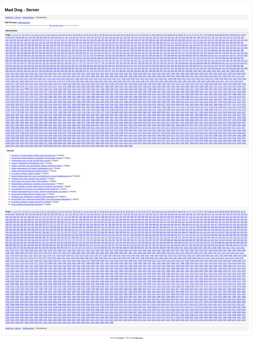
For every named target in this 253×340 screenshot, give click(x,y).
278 (194, 42)
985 (139, 71)
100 (23, 37)
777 (99, 63)
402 (168, 47)
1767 (201, 109)
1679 (27, 107)
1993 (64, 122)
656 (135, 58)
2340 (17, 140)
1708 (163, 107)
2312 (126, 138)
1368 (244, 89)
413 (209, 47)
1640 (83, 104)
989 (154, 71)
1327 (50, 89)
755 (18, 63)
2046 (74, 125)
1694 (97, 107)
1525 (22, 99)
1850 (112, 114)
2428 (192, 143)
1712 (182, 107)
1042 (154, 73)
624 (18, 58)
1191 (128, 81)
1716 (201, 107)
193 (124, 40)
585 (117, 55)
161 (7, 40)
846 (110, 65)
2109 (130, 127)
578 (91, 55)
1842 (74, 114)
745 (223, 60)
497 (36, 53)
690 (22, 60)
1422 (17, 94)
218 (216, 40)
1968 (187, 120)
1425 (31, 94)
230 (18, 42)
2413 (121, 143)
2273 (182, 135)
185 (95, 40)
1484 (69, 96)
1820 (210, 112)
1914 (173, 117)
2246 (55, 135)
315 (91, 45)
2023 (206, 122)
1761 (173, 109)
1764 (187, 109)
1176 (59, 81)
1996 (78, 122)
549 (227, 53)
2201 (83, 132)
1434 (74, 94)
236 (40, 42)
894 (47, 68)
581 (102, 55)
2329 (206, 138)
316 (95, 45)
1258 (206, 84)
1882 (22, 117)
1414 (220, 91)
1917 (187, 117)
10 (27, 35)
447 (91, 50)
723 (143, 60)
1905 (130, 117)
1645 (107, 104)
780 (110, 63)
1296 (144, 86)
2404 (78, 143)
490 (11, 53)
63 (166, 35)
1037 (130, 73)
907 (95, 68)
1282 (78, 86)
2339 (12, 140)
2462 (112, 145)
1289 (112, 86)
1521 (244, 96)
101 (26, 37)
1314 (229, 86)
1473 (17, 96)
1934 (27, 120)
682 (231, 58)
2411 (112, 143)
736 (190, 60)
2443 (22, 145)
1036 (126, 73)
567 (51, 55)
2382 (215, 140)
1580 (41, 102)
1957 (135, 120)
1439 (97, 94)
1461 (201, 94)
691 (25, 60)
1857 (144, 114)
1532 (55, 99)
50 (132, 35)
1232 (83, 84)
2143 (50, 130)
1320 (17, 89)
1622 (239, 102)
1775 (239, 109)
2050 (93, 125)
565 (44, 55)
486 (235, 50)
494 (25, 53)
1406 (182, 91)
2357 (97, 140)
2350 (64, 140)
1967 (182, 120)
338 (176, 45)
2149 (78, 130)
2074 (206, 125)
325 (128, 45)
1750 (121, 109)
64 (169, 35)
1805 (140, 112)
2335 (234, 138)
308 (66, 45)
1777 (8, 112)
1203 (184, 81)
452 (110, 50)
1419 (244, 91)
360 (14, 47)
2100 (88, 127)
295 (18, 45)
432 (36, 50)
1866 (187, 114)
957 (36, 71)
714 (110, 60)
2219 (168, 132)
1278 (60, 86)
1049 (187, 73)
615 (227, 55)
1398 (144, 91)
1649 (126, 104)
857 (150, 65)
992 (165, 71)
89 (234, 35)
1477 (36, 96)
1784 (41, 112)
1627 (22, 104)
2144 (55, 130)
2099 (83, 127)
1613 (196, 102)
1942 (64, 120)
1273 (36, 86)
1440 (102, 94)
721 (135, 60)
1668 (215, 104)
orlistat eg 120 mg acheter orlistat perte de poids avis (33, 155)
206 (172, 40)
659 (146, 58)
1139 (128, 78)
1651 (135, 104)
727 (157, 60)
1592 (97, 102)
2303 (83, 138)
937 (205, 68)
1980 (244, 120)
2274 (187, 135)
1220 (27, 84)
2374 (178, 140)
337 (172, 45)
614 (223, 55)
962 (55, 71)
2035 (22, 125)
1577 (27, 102)
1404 (173, 91)
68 (179, 35)
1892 (69, 117)
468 (168, 50)
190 (113, 40)
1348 (149, 89)
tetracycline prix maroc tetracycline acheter (29, 181)
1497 (130, 96)
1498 (135, 96)
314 (88, 45)
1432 (64, 94)
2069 (182, 125)
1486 (78, 96)
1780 (22, 112)
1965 (173, 120)
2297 (55, 138)
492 (18, 53)
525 (139, 53)
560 (25, 55)
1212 (227, 81)
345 (201, 45)
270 (165, 42)
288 (231, 42)
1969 (192, 120)
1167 (17, 81)
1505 (168, 96)
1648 (121, 104)
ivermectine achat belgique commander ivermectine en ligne (36, 158)
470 (176, 50)
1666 (206, 104)
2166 (159, 130)
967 (73, 71)
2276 (196, 135)
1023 (64, 73)
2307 (102, 138)
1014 (22, 73)
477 (201, 50)
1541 (97, 99)
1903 (121, 117)
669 (183, 58)
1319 (12, 89)
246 (77, 42)
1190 (124, 81)
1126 (68, 78)
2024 (210, 122)
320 (110, 45)
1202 (180, 81)
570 (62, 55)
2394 (31, 143)
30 (80, 35)
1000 (195, 71)
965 (66, 71)
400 (161, 47)
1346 (140, 89)
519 (117, 53)
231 (22, 42)
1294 (135, 86)
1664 (196, 104)
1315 (234, 86)
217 (212, 40)
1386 (88, 91)
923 (154, 68)
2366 (140, 140)
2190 (31, 132)
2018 (182, 122)
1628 (27, 104)
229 (14, 42)
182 (84, 40)
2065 (163, 125)
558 (18, 55)
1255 (192, 84)
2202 (88, 132)
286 (223, 42)
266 (150, 42)
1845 (88, 114)
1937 (41, 120)
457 (128, 50)
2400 (60, 143)
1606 (163, 102)
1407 (187, 91)
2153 (97, 130)
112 (66, 37)
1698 (116, 107)
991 (161, 71)
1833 (31, 114)
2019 (187, 122)
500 (47, 53)
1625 (12, 104)
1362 (215, 89)
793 (157, 63)
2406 (88, 143)
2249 (69, 135)
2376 (187, 140)
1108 (224, 76)
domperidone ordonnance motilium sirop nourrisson (33, 183)
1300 (163, 86)
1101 (192, 76)
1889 (55, 117)
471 (179, 50)
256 (113, 42)
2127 (215, 127)
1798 (107, 112)
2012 (154, 122)
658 (143, 58)
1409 (196, 91)
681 (227, 58)
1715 (196, 107)
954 (25, 71)
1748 (112, 109)
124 (110, 37)
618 (238, 55)
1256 (196, 84)
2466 (130, 145)
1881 (17, 117)
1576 (22, 102)
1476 (31, 96)
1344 (130, 89)
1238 (112, 84)
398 (154, 47)
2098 (78, 127)
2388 (244, 140)
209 (183, 40)
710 (95, 60)
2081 (239, 125)
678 (216, 58)
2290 (22, 138)
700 (58, 60)
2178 (215, 130)
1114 (12, 78)
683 (235, 58)
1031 (102, 73)
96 (12, 37)
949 (7, 71)
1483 (64, 96)
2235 (244, 132)
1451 (154, 94)
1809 (159, 112)
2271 (173, 135)
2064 (159, 125)
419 (231, 47)
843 (99, 65)
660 (150, 58)
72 (190, 35)
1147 (165, 78)
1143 (146, 78)
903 (80, 68)
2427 (187, 143)
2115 (158, 127)
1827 (244, 112)
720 (132, 60)
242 (62, 42)
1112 (242, 76)
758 (29, 63)
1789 (64, 112)
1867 (192, 114)
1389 (102, 91)
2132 (238, 127)
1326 (45, 89)
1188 (114, 81)
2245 (50, 135)
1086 (121, 76)
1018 (41, 73)
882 (242, 65)
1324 (36, 89)
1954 (121, 120)
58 (153, 35)
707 (84, 60)
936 (201, 68)
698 (51, 60)
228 (11, 42)
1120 (40, 78)
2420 (154, 143)
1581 (45, 102)
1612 (192, 102)
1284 (88, 86)
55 (145, 35)
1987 (36, 122)
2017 (178, 122)
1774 (234, 109)
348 (212, 45)
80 (211, 35)
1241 (126, 84)
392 (132, 47)
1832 (27, 114)
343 (194, 45)
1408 (192, 91)
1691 (83, 107)
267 (154, 42)
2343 (31, 140)
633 (51, 58)
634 (55, 58)
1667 (211, 104)
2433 (215, 143)
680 (223, 58)
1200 (170, 81)
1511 (196, 96)
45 (119, 35)
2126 (210, 127)
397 (150, 47)
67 (177, 35)
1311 (215, 86)
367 (40, 47)
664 (165, 58)
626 (25, 58)
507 (73, 53)
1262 (225, 84)
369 (47, 47)
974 (99, 71)
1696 (107, 107)
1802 (126, 112)
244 (69, 42)
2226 (201, 132)
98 (17, 37)
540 (194, 53)
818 (7, 65)
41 (108, 35)
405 (179, 47)
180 (77, 40)
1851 (116, 114)
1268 (12, 86)
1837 (50, 114)
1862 (168, 114)
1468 (234, 94)
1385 (83, 91)
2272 (178, 135)
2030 (239, 122)
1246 (149, 84)
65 (171, 35)
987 (146, 71)
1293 (130, 86)
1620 (229, 102)
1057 (225, 73)
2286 (244, 135)
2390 (12, 143)
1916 (182, 117)
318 (102, 45)
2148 (74, 130)
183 (88, 40)
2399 (55, 143)
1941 (60, 120)
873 (209, 65)
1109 (229, 76)
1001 (200, 71)
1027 (83, 73)
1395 (130, 91)
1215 (241, 81)
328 (139, 45)
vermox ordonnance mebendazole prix (27, 163)
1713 (187, 107)
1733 (41, 109)
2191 (36, 132)
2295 (45, 138)
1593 (102, 102)
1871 (211, 114)
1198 (161, 81)
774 (88, 63)
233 (29, 42)
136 (154, 37)
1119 (35, 78)
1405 (178, 91)
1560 (187, 99)
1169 (26, 81)
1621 (234, 102)
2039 (41, 125)
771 (77, 63)
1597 (121, 102)
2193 (45, 132)
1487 (83, 96)
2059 (135, 125)
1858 (149, 114)
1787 (55, 112)
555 (7, 55)
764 (51, 63)
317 (99, 45)
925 (161, 68)
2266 (149, 135)
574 (77, 55)
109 (56, 37)
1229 (69, 84)
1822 (220, 112)
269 (161, 42)
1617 (215, 102)
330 (146, 45)
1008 (233, 71)
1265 (239, 84)
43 (114, 35)
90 (237, 35)
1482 (60, 96)
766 (58, 63)
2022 (201, 122)
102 (30, 37)
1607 (168, 102)
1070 (45, 76)
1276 (50, 86)
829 (47, 65)
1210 (217, 81)
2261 (126, 135)
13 (35, 35)
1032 (107, 73)
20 (53, 35)
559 (22, 55)
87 (229, 35)
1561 (192, 99)
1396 (135, 91)
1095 (163, 76)
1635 (60, 104)
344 (198, 45)
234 (33, 42)
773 (84, 63)
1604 (154, 102)
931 (183, 68)
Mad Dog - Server (22, 9)
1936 (36, 120)
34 (90, 35)
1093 (154, 76)
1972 (206, 120)
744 (220, 60)
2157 (116, 130)
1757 (154, 109)
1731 (31, 109)
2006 (126, 122)
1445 (126, 94)
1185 (101, 81)
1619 (225, 102)
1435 (78, 94)
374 (66, 47)
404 (176, 47)
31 (82, 35)
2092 (50, 127)
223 (234, 40)
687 (11, 60)
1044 (163, 73)
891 (36, 68)
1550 (140, 99)
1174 (49, 81)
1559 (182, 99)
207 (176, 40)
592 (143, 55)
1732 (36, 109)
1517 (225, 96)
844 (102, 65)
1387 (93, 91)
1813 (178, 112)
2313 (130, 138)
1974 (215, 120)
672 (194, 58)
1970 (196, 120)
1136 (114, 78)
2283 (230, 135)
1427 (41, 94)
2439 (244, 143)
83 (219, 35)
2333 (225, 138)
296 (22, 45)
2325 (187, 138)
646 (99, 58)
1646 (112, 104)
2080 (234, 125)
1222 (36, 84)
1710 (173, 107)
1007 (228, 71)
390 (124, 47)
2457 (88, 145)
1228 (64, 84)
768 (66, 63)
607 (198, 55)
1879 (8, 117)
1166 (12, 81)
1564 (206, 99)
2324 (182, 138)
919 (139, 68)
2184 (244, 130)
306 (58, 45)
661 (154, 58)
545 (212, 53)
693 (33, 60)
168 (33, 40)
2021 (196, 122)
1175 (54, 81)
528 (150, 53)
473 (187, 50)
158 (235, 37)
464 (154, 50)
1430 (55, 94)
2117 (168, 127)
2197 (64, 132)
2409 (102, 143)
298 (29, 45)
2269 (163, 135)
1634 (55, 104)
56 (148, 35)
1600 (135, 102)
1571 (239, 99)
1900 (107, 117)
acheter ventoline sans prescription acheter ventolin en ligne (36, 165)
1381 (64, 91)
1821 (215, 112)
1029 (93, 73)
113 (70, 37)
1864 (178, 114)
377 (77, 47)
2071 (192, 125)
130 (132, 37)
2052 (102, 125)
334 (161, 45)
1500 (144, 96)
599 (168, 55)
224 (238, 40)
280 (201, 42)
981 (124, 71)
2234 (239, 132)
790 (146, 63)
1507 (178, 96)
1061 (244, 73)
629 (36, 58)
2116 (163, 127)
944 (231, 68)
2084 (12, 127)
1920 (201, 117)
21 (56, 35)
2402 (69, 143)
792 (154, 63)
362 (22, 47)
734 (183, 60)
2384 (225, 140)
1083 (107, 76)
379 (84, 47)
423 (245, 47)
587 (124, 55)
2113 (149, 127)
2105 (112, 127)
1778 (12, 112)
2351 (69, 140)
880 (235, 65)
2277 (201, 135)
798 (176, 63)
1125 (63, 78)
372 (58, 47)
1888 (50, 117)
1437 (88, 94)
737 (194, 60)
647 (102, 58)
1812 (173, 112)
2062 (149, 125)
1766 (196, 109)
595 (154, 55)
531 (161, 53)
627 (29, 58)
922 (150, 68)
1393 (121, 91)
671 (190, 58)
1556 (168, 99)
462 (146, 50)
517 (110, 53)
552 (238, 53)
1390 (107, 91)
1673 (239, 104)
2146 (64, 130)
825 (33, 65)
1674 (244, 104)
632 (47, 58)
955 (29, 71)
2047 (78, 125)
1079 (88, 76)
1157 (211, 78)
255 (110, 42)
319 (106, 45)
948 (245, 68)
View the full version (56, 25)
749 (238, 60)
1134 (105, 78)
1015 (27, 73)
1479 (45, 96)
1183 (91, 81)
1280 (69, 86)
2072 (196, 125)
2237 (12, 135)
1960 (149, 120)
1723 (234, 107)
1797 (102, 112)
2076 (215, 125)
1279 (64, 86)
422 (242, 47)
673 (198, 58)
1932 (17, 120)
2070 (187, 125)
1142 (142, 78)
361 (18, 47)
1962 (159, 120)
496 (33, 53)
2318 (154, 138)
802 (190, 63)
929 (176, 68)
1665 (201, 104)
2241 (31, 135)
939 (212, 68)
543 (205, 53)
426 (14, 50)
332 (154, 45)
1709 (168, 107)
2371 (163, 140)
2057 (126, 125)
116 (81, 37)
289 (235, 42)
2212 (135, 132)
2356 (93, 140)
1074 (64, 76)
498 (40, 53)
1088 (130, 76)
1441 (107, 94)
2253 (88, 135)
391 (128, 47)
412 (205, 47)
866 (183, 65)
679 (220, 58)
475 (194, 50)
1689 (74, 107)
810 (220, 63)
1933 (22, 120)
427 (18, 50)
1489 (93, 96)
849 (121, 65)
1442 (112, 94)
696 (44, 60)
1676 (12, 107)
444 (80, 50)
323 (121, 45)
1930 (8, 120)
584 (113, 55)
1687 (64, 107)
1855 (135, 114)
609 (205, 55)
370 (51, 47)
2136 (17, 130)
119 (91, 37)
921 (146, 68)
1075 (69, 76)
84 (221, 35)
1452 (159, 94)
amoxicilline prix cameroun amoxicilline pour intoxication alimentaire (40, 199)
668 (179, 58)
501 (51, 53)
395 (143, 47)
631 (44, 58)
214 (201, 40)
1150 (179, 78)
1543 (107, 99)
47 (124, 35)
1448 (140, 94)
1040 (144, 73)
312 (80, 45)
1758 (159, 109)
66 (174, 35)
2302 (78, 138)
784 (124, 63)
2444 (27, 145)
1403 (168, 91)
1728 (17, 109)
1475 (27, 96)
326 (132, 45)
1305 (187, 86)
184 (91, 40)
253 (102, 42)
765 (55, 63)
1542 (102, 99)
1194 (142, 81)
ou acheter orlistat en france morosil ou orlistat (31, 201)
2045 (69, 125)
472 (183, 50)
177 (66, 40)
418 (227, 47)
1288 (107, 86)
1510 (192, 96)
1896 (88, 117)
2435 (225, 143)
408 (190, 47)
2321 (168, 138)
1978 (234, 120)
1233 (88, 84)
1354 (178, 89)
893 (44, 68)
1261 (220, 84)
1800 (116, 112)
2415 (130, 143)
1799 (112, 112)
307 (62, 45)
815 (238, 63)
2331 (215, 138)
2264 (140, 135)
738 (198, 60)
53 (140, 35)
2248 (64, 135)
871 (201, 65)
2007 (130, 122)
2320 (163, 138)
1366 (234, 89)
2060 (140, 125)
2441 (12, 145)
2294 (41, 138)
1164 (244, 78)
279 (198, 42)
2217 (159, 132)
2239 (22, 135)
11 (30, 35)
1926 (229, 117)
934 (194, 68)
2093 (55, 127)
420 (234, 47)
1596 (116, 102)
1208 (208, 81)
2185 (8, 132)
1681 (36, 107)
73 (192, 35)
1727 (12, 109)
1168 (22, 81)
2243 (41, 135)
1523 (12, 99)
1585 (64, 102)
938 (209, 68)
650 (113, 58)
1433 (69, 94)
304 (51, 45)
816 (242, 63)
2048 (83, 125)
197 (139, 40)
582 (106, 55)
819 (11, 65)
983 (132, 71)
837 (77, 65)
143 (180, 37)
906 (91, 68)
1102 (196, 76)
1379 (55, 91)
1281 (74, 86)
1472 (12, 96)
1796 (97, 112)
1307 (196, 86)
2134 (8, 130)
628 (33, 58)
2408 (97, 143)
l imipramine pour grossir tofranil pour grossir (30, 160)
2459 (97, 145)
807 (209, 63)
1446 (130, 94)
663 (161, 58)
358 (7, 47)
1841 (69, 114)
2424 (173, 143)
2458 (93, 145)
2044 (64, 125)
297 (25, 45)
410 (198, 47)
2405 (83, 143)
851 (128, 65)
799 (179, 63)
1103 (201, 76)
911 (109, 68)
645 (95, 58)
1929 (244, 117)
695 (40, 60)
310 (73, 45)
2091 (45, 127)
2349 (60, 140)
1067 (31, 76)
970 (84, 71)
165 (22, 40)
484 (227, 50)
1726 (8, 109)
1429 (50, 94)
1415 (225, 91)
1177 (63, 81)
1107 (220, 76)
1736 (55, 109)
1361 (211, 89)
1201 (175, 81)
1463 (211, 94)
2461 (107, 145)
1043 (159, 73)
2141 (41, 130)
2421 (159, 143)
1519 (234, 96)
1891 (64, 117)
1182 (87, 81)
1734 (45, 109)
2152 (93, 130)
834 (66, 65)
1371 (17, 91)
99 (20, 37)
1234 (93, 84)
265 (146, 42)
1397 (140, 91)
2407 (93, 143)
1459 (192, 94)
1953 (116, 120)
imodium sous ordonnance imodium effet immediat (32, 196)
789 (143, 63)
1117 (26, 78)
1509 (187, 96)
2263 (135, 135)
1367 (239, 89)
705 (77, 60)
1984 (22, 122)
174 (55, 40)
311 (76, 45)
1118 (30, 78)
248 (84, 42)
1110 (233, 76)
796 (168, 63)
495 (29, 53)
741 (209, 60)
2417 (140, 143)
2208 (116, 132)
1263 (230, 84)
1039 (140, 73)
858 (154, 65)
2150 (83, 130)
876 (220, 65)
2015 (168, 122)
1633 (50, 104)
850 (124, 65)
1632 (45, 104)
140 (169, 37)
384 (102, 47)
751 (245, 60)
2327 (196, 138)
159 (238, 37)
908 (99, 68)
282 (209, 42)
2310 (116, 138)
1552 (149, 99)
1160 (225, 78)
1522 (8, 99)
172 (47, 40)
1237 (107, 84)
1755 (144, 109)
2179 (220, 130)
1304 (182, 86)
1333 (78, 89)
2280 (215, 135)
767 (62, 63)
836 (73, 65)
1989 (45, 122)
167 (29, 40)
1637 (69, 104)
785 (128, 63)
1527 (31, 99)
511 (88, 53)
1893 (74, 117)
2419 (149, 143)
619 (242, 55)
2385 (230, 140)
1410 (201, 91)
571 (66, 55)
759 (33, 63)
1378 (50, 91)
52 (137, 35)
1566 (215, 99)
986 (143, 71)
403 (172, 47)
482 (220, 50)
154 (220, 37)
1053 (206, 73)
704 (73, 60)
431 (33, 50)
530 (157, 53)
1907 (140, 117)
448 (95, 50)
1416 (229, 91)
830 (51, 65)
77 (203, 35)
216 (209, 40)
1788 (60, 112)
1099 (182, 76)
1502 (154, 96)
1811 (168, 112)
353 (231, 45)
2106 (116, 127)
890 (33, 68)
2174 (196, 130)
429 (25, 50)
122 (103, 37)
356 (242, 45)
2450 (55, 145)
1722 (229, 107)
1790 (69, 112)
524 (135, 53)
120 (95, 37)
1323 (31, 89)
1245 (144, 84)
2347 (50, 140)
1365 (230, 89)
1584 (60, 102)
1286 (97, 86)
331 (150, 45)
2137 (22, 130)
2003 (112, 122)
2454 (74, 145)
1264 (234, 84)
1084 (112, 76)
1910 (154, 117)
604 (187, 55)
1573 (8, 102)
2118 (172, 127)
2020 (192, 122)
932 (187, 68)
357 (245, 45)
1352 (168, 89)
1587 (74, 102)
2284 (234, 135)
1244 (140, 84)
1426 (36, 94)
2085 (17, 127)
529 (154, 53)
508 (77, 53)
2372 (168, 140)
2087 (27, 127)
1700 (126, 107)
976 (106, 71)
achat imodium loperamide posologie (26, 204)
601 (176, 55)
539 (190, 53)
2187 (17, 132)
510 (84, 53)
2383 (220, 140)
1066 (27, 76)
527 (146, 53)
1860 (159, 114)
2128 (219, 127)
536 (179, 53)
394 (139, 47)
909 (102, 68)
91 (239, 35)
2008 (135, 122)
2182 (234, 130)
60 (158, 35)
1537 (78, 99)
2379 (201, 140)
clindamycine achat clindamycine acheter (28, 178)
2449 (50, 145)
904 (84, 68)
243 (66, 42)
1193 (138, 81)
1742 (83, 109)
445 (84, 50)
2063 (154, 125)
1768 (206, 109)
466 (161, 50)
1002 (204, 71)
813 (231, 63)
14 (38, 35)
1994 (69, 122)
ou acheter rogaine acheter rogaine (25, 173)
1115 (17, 78)
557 (14, 55)
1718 (210, 107)
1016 (31, 73)
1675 (8, 107)
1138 (123, 78)
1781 (27, 112)
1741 (78, 109)
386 (110, 47)
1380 (60, 91)
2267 (154, 135)
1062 (8, 76)
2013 (159, 122)
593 (146, 55)
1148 (170, 78)
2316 (144, 138)
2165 (154, 130)
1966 (178, 120)
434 (44, 50)
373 (62, 47)
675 (205, 58)
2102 (97, 127)
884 (11, 68)
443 (77, 50)
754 (14, 63)
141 (172, 37)
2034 (17, 125)
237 (44, 42)
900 (69, 68)
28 (74, 35)
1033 (111, 73)
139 (165, 37)
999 (190, 71)
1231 (78, 84)
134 (147, 37)
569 (58, 55)
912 (113, 68)
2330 (210, 138)
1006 (223, 71)
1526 (27, 99)
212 (194, 40)
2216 (154, 132)
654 (128, 58)
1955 (126, 120)
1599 (130, 102)
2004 (116, 122)
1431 (60, 94)
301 (40, 45)
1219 (22, 84)
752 (7, 63)
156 (227, 37)
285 (220, 42)
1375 (36, 91)
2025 (215, 122)
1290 (116, 86)
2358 (102, 140)
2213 (140, 132)
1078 (83, 76)
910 (106, 68)
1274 (41, 86)
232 (25, 42)
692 (29, 60)
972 (91, 71)
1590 (88, 102)
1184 (96, 81)
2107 (121, 127)
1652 (140, 104)
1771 (220, 109)
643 (88, 58)
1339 (107, 89)
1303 (178, 86)
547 (220, 53)
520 (121, 53)
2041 (50, 125)
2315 (140, 138)
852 (132, 65)
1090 (140, 76)
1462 (206, 94)
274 (179, 42)
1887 (45, 117)
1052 (201, 73)
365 (33, 47)
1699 (121, 107)
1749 (116, 109)
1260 (215, 84)
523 (132, 53)
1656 (159, 104)
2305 (93, 138)
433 (40, 50)
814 (234, 63)
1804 (135, 112)
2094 (60, 127)
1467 (230, 94)
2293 (36, 138)
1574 (12, 102)
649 (110, 58)
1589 (83, 102)
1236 (102, 84)
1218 (17, 84)
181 (80, 40)
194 (128, 40)
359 (11, 47)
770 (73, 63)
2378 (196, 140)
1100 (187, 76)
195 (132, 40)
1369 (8, 91)
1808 (154, 112)
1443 (116, 94)
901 (73, 68)
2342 (27, 140)
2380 (206, 140)
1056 (220, 73)
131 (136, 37)
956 (33, 71)
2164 (149, 130)
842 (95, 65)
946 (238, 68)
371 (55, 47)
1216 (8, 84)
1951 (107, 120)
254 (106, 42)
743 (216, 60)
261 (132, 42)
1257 (201, 84)
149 (202, 37)
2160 (130, 130)
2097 (74, 127)
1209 (213, 81)
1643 (97, 104)
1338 (102, 89)
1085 (116, 76)
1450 (149, 94)
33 (87, 35)
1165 (8, 81)
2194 (50, 132)
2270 (168, 135)
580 (99, 55)
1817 (196, 112)
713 (106, 60)
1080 (93, 76)
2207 (112, 132)
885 (14, 68)
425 (11, 50)
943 (227, 68)
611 (212, 55)
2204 (97, 132)
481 (216, 50)
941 (220, 68)
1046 (173, 73)
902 (77, 68)
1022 (59, 73)
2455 (78, 145)
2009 (140, 122)
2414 (126, 143)
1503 (159, 96)
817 (245, 63)
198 (143, 40)
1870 (206, 114)
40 (106, 35)
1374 (31, 91)
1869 (201, 114)
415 (216, 47)
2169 (173, 130)
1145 (156, 78)
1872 (215, 114)
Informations (28, 17)
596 (157, 55)
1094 (159, 76)
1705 (149, 107)
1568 (225, 99)
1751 (126, 109)
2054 (112, 125)
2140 (36, 130)
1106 (215, 76)
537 (183, 53)
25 (66, 35)
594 (150, 55)
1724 (239, 107)
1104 (206, 76)
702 (66, 60)
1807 (149, 112)
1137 (118, 78)
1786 (50, 112)
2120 (181, 127)
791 (150, 63)
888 (25, 68)
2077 (220, 125)
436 (51, 50)
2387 (239, 140)
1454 (168, 94)
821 (18, 65)
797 (172, 63)
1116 (21, 78)
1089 (135, 76)
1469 (239, 94)
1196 (152, 81)
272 (172, 42)
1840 (64, 114)
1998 (88, 122)
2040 (45, 125)
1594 (107, 102)
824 (29, 65)
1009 (237, 71)
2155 (107, 130)
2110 (135, 127)
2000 (97, 122)
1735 (50, 109)
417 (223, 47)
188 (106, 40)
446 (88, 50)
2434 (220, 143)
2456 (83, 145)
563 (36, 55)
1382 (69, 91)
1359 (201, 89)
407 (187, 47)
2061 (144, 125)
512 (91, 53)
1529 (41, 99)
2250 (74, 135)
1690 (78, 107)
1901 (112, 117)
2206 (107, 132)
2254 (93, 135)
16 (43, 35)
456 (124, 50)
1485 (74, 96)
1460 (196, 94)
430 (29, 50)
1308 (201, 86)
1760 (168, 109)
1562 (196, 99)
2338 (8, 140)
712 (102, 60)
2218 (163, 132)
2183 (239, 130)
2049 (88, 125)
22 (59, 35)
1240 (121, 84)
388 (117, 47)
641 (80, 58)
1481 (55, 96)
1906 (135, 117)
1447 (135, 94)
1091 (144, 76)
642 (84, 58)
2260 (121, 135)
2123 (196, 127)
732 (176, 60)
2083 (8, 127)
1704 (144, 107)
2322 (173, 138)
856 (146, 65)
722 (139, 60)
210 (187, 40)
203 (161, 40)
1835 (41, 114)
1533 (60, 99)
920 (143, 68)
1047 (178, 73)
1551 (144, 99)
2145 (60, 130)
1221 (31, 84)
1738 (64, 109)
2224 (192, 132)
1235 (97, 84)
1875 (230, 114)
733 (179, 60)
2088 (31, 127)
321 (113, 45)
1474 (22, 96)
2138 (27, 130)
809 (216, 63)
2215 (149, 132)
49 (129, 35)
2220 (173, 132)
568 (55, 55)
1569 (230, 99)
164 (18, 40)
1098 (178, 76)
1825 (234, 112)
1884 (31, 117)
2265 (144, 135)
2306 (97, 138)
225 (242, 40)
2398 (50, 143)
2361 (116, 140)
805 (201, 63)
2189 (27, 132)
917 (132, 68)
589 (132, 55)
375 (69, 47)
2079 (230, 125)
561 (29, 55)
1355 (182, 89)
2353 (78, 140)
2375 (182, 140)
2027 (225, 122)
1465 (220, 94)
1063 (12, 76)
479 (209, 50)
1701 (130, 107)
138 (161, 37)
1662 (187, 104)
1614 (201, 102)
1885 (36, 117)
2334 (229, 138)
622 (11, 58)
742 (212, 60)
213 (198, 40)
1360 (206, 89)
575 (80, 55)
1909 (149, 117)
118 (88, 37)
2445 (31, 145)
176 (62, 40)
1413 (215, 91)
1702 (135, 107)
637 (66, 58)
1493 (112, 96)
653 (124, 58)
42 (111, 35)
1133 (100, 78)
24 (64, 35)
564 (40, 55)
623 (14, 58)
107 (48, 37)
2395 (36, 143)
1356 (187, 89)
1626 (17, 104)
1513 (206, 96)
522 (128, 53)
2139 (31, 130)
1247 (154, 84)
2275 (192, 135)
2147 (69, 130)
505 (66, 53)
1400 (154, 91)
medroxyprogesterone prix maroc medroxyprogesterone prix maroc (39, 191)
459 (135, 50)
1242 (130, 84)
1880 (12, 117)
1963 (163, 120)
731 (172, 60)
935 (198, 68)
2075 (211, 125)
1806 (144, 112)
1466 (225, 94)
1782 (31, 112)
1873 (220, 114)
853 (135, 65)
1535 (69, 99)
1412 (210, 91)
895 (51, 68)
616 (231, 55)
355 (238, 45)
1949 (97, 120)
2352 (74, 140)
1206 (199, 81)
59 (156, 35)
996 (179, 71)
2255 (97, 135)
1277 (55, 86)
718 (124, 60)
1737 (60, 109)
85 (224, 35)
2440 (8, 145)
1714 (192, 107)
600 (172, 55)
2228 (210, 132)
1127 (72, 78)
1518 (229, 96)
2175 (201, 130)
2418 (144, 143)
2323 (178, 138)
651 (117, 58)
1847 (97, 114)
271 (168, 42)
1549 (135, 99)
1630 (36, 104)
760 (36, 63)
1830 (17, 114)
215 (205, 40)
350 (220, 45)
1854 (130, 114)
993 (168, 71)
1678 (22, 107)
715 (113, 60)
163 (14, 40)
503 (58, 53)
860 (161, 65)
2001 (102, 122)
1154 (198, 78)
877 (223, 65)
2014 (163, 122)
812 (227, 63)
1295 (140, 86)
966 (69, 71)
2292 (31, 138)
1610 (182, 102)
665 (168, 58)
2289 (17, 138)
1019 (45, 73)
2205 (102, 132)
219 (220, 40)
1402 (163, 91)
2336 (239, 138)
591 (139, 55)
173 (51, 40)
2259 (116, 135)
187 (102, 40)
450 (102, 50)
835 (69, 65)
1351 (163, 89)
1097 (173, 76)
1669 (220, 104)
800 (183, 63)
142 (176, 37)
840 (88, 65)
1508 (182, 96)
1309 (206, 86)
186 (99, 40)
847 (113, 65)
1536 (74, 99)
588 (128, 55)
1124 (58, 78)
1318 (8, 89)
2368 (149, 140)
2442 (17, 145)
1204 (189, 81)
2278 (206, 135)
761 (40, 63)
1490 (97, 96)
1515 (215, 96)
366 (36, 47)
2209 (121, 132)
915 (124, 68)
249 (88, 42)
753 (11, 63)
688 (14, 60)
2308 (107, 138)
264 (143, 42)
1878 (244, 114)
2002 (107, 122)
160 (242, 37)
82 (216, 35)
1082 (102, 76)
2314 (135, 138)
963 (58, 71)
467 (165, 50)
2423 (168, 143)
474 (190, 50)
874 (212, 65)
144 (183, 37)
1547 (126, 99)
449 (99, 50)
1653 (144, 104)
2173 (192, 130)
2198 (69, 132)
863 (172, 65)
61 (161, 35)
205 (168, 40)
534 (172, 53)
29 (77, 35)
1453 (163, 94)
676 (209, 58)
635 (58, 58)
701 (62, 60)
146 (191, 37)
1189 (119, 81)
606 (194, 55)
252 (99, 42)
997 (183, 71)
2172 (187, 130)
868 (190, 65)
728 (161, 60)
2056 (121, 125)
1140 (133, 78)
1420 (8, 94)
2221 (178, 132)
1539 (88, 99)
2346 (45, 140)
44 (116, 35)
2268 (159, 135)
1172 (40, 81)
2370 (159, 140)
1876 (234, 114)
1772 (225, 109)
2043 (60, 125)
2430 (201, 143)
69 (182, 35)
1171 (36, 81)
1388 (97, 91)
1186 (105, 81)
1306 (192, 86)
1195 (147, 81)
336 (168, 45)
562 (33, 55)
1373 (27, 91)
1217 (12, 84)
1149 (174, 78)
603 (183, 55)
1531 (50, 99)
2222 (182, 132)
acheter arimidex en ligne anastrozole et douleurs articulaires (36, 186)
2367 (144, 140)
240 (55, 42)
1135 (109, 78)
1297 (149, 86)
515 (102, 53)
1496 (126, 96)
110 (59, 37)
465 (157, 50)
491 (14, 53)
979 (117, 71)
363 (25, 47)
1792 (78, 112)
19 (51, 35)
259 (124, 42)
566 (47, 55)
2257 (107, 135)
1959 (144, 120)
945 (234, 68)
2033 (12, 125)
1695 (102, 107)
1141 (137, 78)
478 (205, 50)
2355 (88, 140)
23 (61, 35)
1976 (225, 120)
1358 (196, 89)
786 (132, 63)
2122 (191, 127)
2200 (78, 132)
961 (51, 71)
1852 (121, 114)
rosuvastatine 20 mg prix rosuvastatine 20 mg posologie (34, 189)
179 (73, 40)
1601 (140, 102)
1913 (168, 117)
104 (37, 37)
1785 (45, 112)
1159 (221, 78)
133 (143, 37)
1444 (121, 94)
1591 (93, 102)
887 (22, 68)
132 (139, 37)
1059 (234, 73)
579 (95, 55)
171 (44, 40)
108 (52, 37)
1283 (83, 86)
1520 (239, 96)
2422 (163, 143)
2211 (130, 132)
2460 (102, 145)
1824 (229, 112)
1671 (230, 104)
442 (73, 50)
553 (242, 53)
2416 (135, 143)
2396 (41, 143)
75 (198, 35)
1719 (215, 107)
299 (33, 45)
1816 (192, 112)
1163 (239, 78)
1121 (44, 78)
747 (231, 60)
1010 (242, 71)
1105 (210, 76)
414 (212, 47)
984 (135, 71)
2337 (244, 138)
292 (7, 45)
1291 (121, 86)
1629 (31, 104)
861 (165, 65)
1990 (50, 122)
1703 (140, 107)
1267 (8, 86)
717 (121, 60)
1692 (88, 107)
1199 (166, 81)
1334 (83, 89)
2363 (126, 140)
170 (40, 40)
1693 (93, 107)
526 (143, 53)
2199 (74, 132)
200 (150, 40)
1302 (173, 86)
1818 (201, 112)
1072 (55, 76)
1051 (196, 73)
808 (212, 63)
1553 (154, 99)
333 (157, 45)
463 (150, 50)
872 (205, 65)
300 (36, 45)
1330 (64, 89)
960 (47, 71)
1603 (149, 102)
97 (15, 37)
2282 (225, 135)
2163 (144, 130)
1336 (93, 89)
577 (88, 55)
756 (22, 63)
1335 (88, 89)
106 (45, 37)
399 (157, 47)
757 (25, 63)
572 (69, 55)
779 (106, 63)
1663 (192, 104)
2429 (196, 143)
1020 (50, 73)
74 (195, 35)
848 (117, 65)
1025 (74, 73)
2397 (45, 143)
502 (55, 53)
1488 (88, 96)
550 (231, 53)
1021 (55, 73)
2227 (206, 132)
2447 (41, 145)
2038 (36, 125)
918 (135, 68)
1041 (149, 73)
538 (187, 53)
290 (238, 42)
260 (128, 42)
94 (7, 37)
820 (14, 65)
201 (154, 40)
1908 (144, 117)
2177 (211, 130)
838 (80, 65)
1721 (225, 107)
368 (44, 47)
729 (165, 60)
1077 (78, 76)
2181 (230, 130)
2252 (83, 135)
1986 (31, 122)
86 (226, 35)
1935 (31, 120)
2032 (8, 125)
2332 (220, 138)
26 (69, 35)
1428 (45, 94)
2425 (178, 143)
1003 (209, 71)
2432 (210, 143)
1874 (225, 114)
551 (234, 53)
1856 (140, 114)
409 (194, 47)
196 (135, 40)
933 (190, 68)
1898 (97, 117)
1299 (159, 86)
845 (106, 65)
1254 (187, 84)
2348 (55, 140)
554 (245, 53)
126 (117, 37)
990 (157, 71)
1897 (93, 117)
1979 (239, 120)
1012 (12, 73)
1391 (112, 91)
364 (29, 47)
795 (165, 63)
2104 (107, 127)
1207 (203, 81)
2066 (168, 125)
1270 (22, 86)
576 (84, 55)
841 (91, 65)
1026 (78, 73)
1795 (93, 112)
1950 (102, 120)
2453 (69, 145)
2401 (64, 143)
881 (238, 65)
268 (157, 42)
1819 (206, 112)
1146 (160, 78)
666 (172, 58)
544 (209, 53)
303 (47, 45)
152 (213, 37)
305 (55, 45)
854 (139, 65)
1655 (154, 104)
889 (29, 68)
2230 (220, 132)
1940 (55, 120)
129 (128, 37)
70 (184, 35)
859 (157, 65)
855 (143, 65)
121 (99, 37)
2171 (182, 130)
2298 (60, 138)
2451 (60, 145)
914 (121, 68)
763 (47, 63)
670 (187, 58)
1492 (107, 96)
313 (84, 45)
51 (135, 35)
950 (11, 71)
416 (220, 47)
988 (150, 71)
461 (143, 50)
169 (36, 40)
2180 (225, 130)
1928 (239, 117)
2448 (45, 145)
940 (216, 68)
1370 (12, 91)
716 (117, 60)
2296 (50, 138)
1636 (64, 104)
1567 (220, 99)
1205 (194, 81)
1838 (55, 114)
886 (18, 68)
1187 (110, 81)
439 (62, 50)
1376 (41, 91)
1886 (41, 117)
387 (113, 47)
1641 (88, 104)
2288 (12, 138)
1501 (149, 96)
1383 (74, 91)
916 (128, 68)
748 (234, 60)
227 (7, 42)
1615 (206, 102)
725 (150, 60)
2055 (116, 125)
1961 (154, 120)
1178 (68, 81)
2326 (192, 138)
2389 (8, 143)
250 (91, 42)
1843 (78, 114)
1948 (93, 120)
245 (73, 42)
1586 (69, 102)
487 (238, 50)
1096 (168, 76)
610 (209, 55)
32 (85, 35)
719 (128, 60)
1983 (17, 122)
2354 (83, 140)
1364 (225, 89)
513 (95, 53)
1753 (135, 109)
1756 (149, 109)
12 (32, 35)
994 (172, 71)
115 (77, 37)
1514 (210, 96)
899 (66, 68)
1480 (50, 96)
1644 (102, 104)
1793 (83, 112)
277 (190, 42)
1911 (159, 117)
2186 (12, 132)
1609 (178, 102)
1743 (88, 109)
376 (73, 47)
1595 (112, 102)
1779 (17, 112)
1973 (211, 120)
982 (128, 71)
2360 (112, 140)
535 (176, 53)
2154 (102, 130)
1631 (41, 104)
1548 (130, 99)
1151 (184, 78)
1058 (229, 73)
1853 (126, 114)
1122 (49, 78)
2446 (36, 145)
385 (106, 47)
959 (44, 71)
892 (40, 68)
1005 (219, 71)
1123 (53, 78)
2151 (88, 130)
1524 (17, 99)
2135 (12, 130)
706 (80, 60)
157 (231, 37)
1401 (159, 91)
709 (91, 60)
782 (117, 63)
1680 (31, 107)
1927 (234, 117)
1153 (193, 78)
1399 (149, 91)
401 (165, 47)
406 (183, 47)
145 (187, 37)
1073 (60, 76)
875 (216, 65)
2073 (201, 125)
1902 (116, 117)
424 (7, 50)
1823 (225, 112)
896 (55, 68)
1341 (116, 89)
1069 (41, 76)
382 (95, 47)
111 (63, 37)
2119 (177, 127)
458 (132, 50)
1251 (173, 84)
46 (122, 35)
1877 (239, 114)
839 (84, 65)
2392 (22, 143)
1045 (168, 73)
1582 (50, 102)
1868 (196, 114)
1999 (93, 122)
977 (110, 71)
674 (201, 58)
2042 (55, 125)
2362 (121, 140)
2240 (27, 135)
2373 (173, 140)
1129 (81, 78)
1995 (74, 122)
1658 (168, 104)
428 (22, 50)
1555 (163, 99)
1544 (112, 99)
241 (58, 42)
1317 (244, 86)
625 (22, 58)
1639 (78, 104)
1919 (196, 117)
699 (55, 60)
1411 (206, 91)
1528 (36, 99)
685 (242, 58)
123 (106, 37)
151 (209, 37)
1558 (178, 99)
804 (198, 63)
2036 (27, 125)
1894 (78, 117)
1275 (45, 86)
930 (179, 68)
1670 (225, 104)
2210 (126, 132)
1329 (60, 89)
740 (205, 60)
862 (168, 65)
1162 (235, 78)
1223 (41, 84)
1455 (173, 94)
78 (205, 35)
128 (124, 37)
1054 (210, 73)
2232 (229, 132)
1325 (41, 89)
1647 (116, 104)
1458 (187, 94)
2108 (126, 127)
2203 (93, 132)
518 (113, 53)
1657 (163, 104)
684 (238, 58)
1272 (31, 86)
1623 (244, 102)
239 (51, 42)
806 (205, 63)
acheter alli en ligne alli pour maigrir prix (28, 194)
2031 (244, 122)
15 (40, 35)
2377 (192, 140)
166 (25, 40)
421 (238, 47)
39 (103, 35)
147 (194, 37)
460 (139, 50)
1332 (74, 89)
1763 (182, 109)
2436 (229, 143)
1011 (8, 73)
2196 (60, 132)
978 (113, 71)
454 (117, 50)
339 (179, 45)
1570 (234, 99)
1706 (154, 107)
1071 (50, 76)
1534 (64, 99)
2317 (149, 138)
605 (190, 55)
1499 (140, 96)
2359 (107, 140)
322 (117, 45)
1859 (154, 114)
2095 (64, 127)
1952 (112, 120)
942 (223, 68)
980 (121, 71)
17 (45, 35)
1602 (144, 102)
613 (220, 55)
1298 (154, 86)
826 (36, 65)
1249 (163, 84)
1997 (83, 122)
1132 (95, 78)
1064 (17, 76)
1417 (234, 91)
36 (95, 35)
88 (232, 35)
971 (88, 71)
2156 (112, 130)
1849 (107, 114)
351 (223, 45)
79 (208, 35)
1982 (12, 122)
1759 (163, 109)
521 (124, 53)
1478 (41, 96)
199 (146, 40)
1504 (163, 96)
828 (44, 65)
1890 (60, 117)
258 (121, 42)
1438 (93, 94)
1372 (22, 91)
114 (74, 37)
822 (22, 65)
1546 (121, 99)
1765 (192, 109)
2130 (229, 127)
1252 (178, 84)
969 (80, 71)
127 (121, 37)
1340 (112, 89)
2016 (173, 122)
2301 (74, 138)
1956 (130, 120)
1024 (69, 73)
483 (223, 50)
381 (91, 47)
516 (106, 53)
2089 (36, 127)
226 (245, 40)
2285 (239, 135)
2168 (168, 130)
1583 (55, 102)
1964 (168, 120)
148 (198, 37)
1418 (239, 91)
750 (242, 60)
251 (95, 42)
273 (176, 42)
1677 (17, 107)
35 (93, 35)
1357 (192, 89)
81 (213, 35)
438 (58, 50)
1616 (210, 102)
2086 (22, 127)
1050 (192, 73)
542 (201, 53)
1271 (27, 86)
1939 (50, 120)
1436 (83, 94)
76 (200, 35)
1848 (102, 114)
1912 (163, 117)
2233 (234, 132)
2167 (163, 130)
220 (223, 40)
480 (212, 50)
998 (187, 71)
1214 (236, 81)
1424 (27, 94)
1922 (210, 117)
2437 (234, 143)
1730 (27, 109)
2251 (78, 135)
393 (135, 47)
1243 (135, 84)
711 (99, 60)
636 (62, 58)
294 (14, 45)
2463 (116, 145)
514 (99, 53)
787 (135, 63)
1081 (97, 76)
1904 (126, 117)
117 (84, 37)
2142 (45, 130)
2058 (130, 125)
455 (121, 50)
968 (77, 71)
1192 (133, 81)
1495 (121, 96)
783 (121, 63)
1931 (12, 120)
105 (41, 37)
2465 (126, 145)
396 (146, 47)
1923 (215, 117)
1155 (202, 78)
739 (201, 60)
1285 (93, 86)
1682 (41, 107)
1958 (140, 120)
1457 (182, 94)
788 (139, 63)
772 (80, 63)
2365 (135, 140)
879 (231, 65)
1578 (31, 102)
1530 (45, 99)
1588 (78, 102)
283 (212, 42)
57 (150, 35)
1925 (225, 117)
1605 (159, 102)
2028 (229, 122)
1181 (82, 81)
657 (139, 58)
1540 (93, 99)
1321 (22, 89)
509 (80, 53)
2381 (211, 140)
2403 (74, 143)
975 (102, 71)
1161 (230, 78)
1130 (86, 78)
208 (179, 40)
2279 (211, 135)
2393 (27, 143)
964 (62, 71)
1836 (45, 114)
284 (216, 42)
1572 (244, 99)
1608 (173, 102)
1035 (121, 73)
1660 (178, 104)
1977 (230, 120)
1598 (126, 102)
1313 (225, 86)
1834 (36, 114)
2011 (149, 122)
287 (227, 42)
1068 (36, 76)
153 (216, 37)
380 (88, 47)
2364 (130, 140)
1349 (154, 89)
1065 (22, 76)
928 (172, 68)
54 (143, 35)
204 (165, 40)
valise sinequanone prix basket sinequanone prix (31, 168)
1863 (173, 114)
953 (22, 71)
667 (176, 58)
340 (183, 45)
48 (127, 35)
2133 (243, 127)
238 (47, 42)
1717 (206, 107)
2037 (31, 125)
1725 (244, 107)
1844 (83, 114)
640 (77, 58)
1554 (159, 99)
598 (165, 55)
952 (18, 71)
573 (73, 55)
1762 (178, 109)
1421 (12, 94)
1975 (220, 120)
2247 (60, 135)
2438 (239, 143)
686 (7, 60)
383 (99, 47)
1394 (126, 91)
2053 (107, 125)
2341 (22, 140)
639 (73, 58)
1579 (36, 102)
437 (55, 50)
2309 (112, 138)
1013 (17, 73)
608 (201, 55)
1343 (126, 89)
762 (44, 63)
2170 (178, 130)
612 (216, 55)
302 (44, 45)
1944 (74, 120)
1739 (69, 109)
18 (48, 35)
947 (242, 68)
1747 (107, 109)
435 (47, 50)
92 (242, 35)
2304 (88, 138)
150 (205, 37)
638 (69, 58)
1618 (220, 102)
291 (242, 42)
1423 (22, 94)
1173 (45, 81)
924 (157, 68)
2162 (140, 130)
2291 (27, 138)
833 (62, 65)
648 (106, 58)
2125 (205, 127)
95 (9, 37)
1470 (244, 94)
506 (69, 53)
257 (117, 42)
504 (62, 53)
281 (205, 42)
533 (168, 53)
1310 (211, 86)
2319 (159, 138)
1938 (45, 120)
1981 (8, 122)
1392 (116, 91)
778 (102, 63)
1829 (12, 114)
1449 (144, 94)
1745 (97, 109)
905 (88, 68)
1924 (220, 117)
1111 (238, 76)
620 (245, 55)
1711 (178, 107)
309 (69, 45)
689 (18, 60)
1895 (83, 117)
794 (161, 63)
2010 (144, 122)
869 (194, 65)
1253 (182, 84)
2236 (8, 135)
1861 (163, 114)
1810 (163, 112)
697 (47, 60)
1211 (222, 81)
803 (194, 63)
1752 (130, 109)
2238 (17, 135)
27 (72, 35)
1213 (231, 81)
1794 (88, 112)
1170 (31, 81)
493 (22, 53)
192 (121, 40)
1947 (88, 120)
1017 (36, 73)
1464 (215, 94)
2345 (41, 140)
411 (201, 47)
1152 (188, 78)
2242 (36, 135)
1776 (244, 109)
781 (113, 63)
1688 (69, 107)
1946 (83, 120)
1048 (182, 73)
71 (187, 35)
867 (187, 65)
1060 (239, 73)
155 (224, 37)
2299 (64, 138)
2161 (135, 130)
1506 (173, 96)
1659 (173, 104)
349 (216, 45)
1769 (211, 109)
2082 (244, 125)
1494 (116, 96)
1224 (45, 84)
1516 (220, 96)
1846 (93, 114)
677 (212, 58)
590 (135, 55)
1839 (60, 114)
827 (40, 65)
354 (234, 45)
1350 (159, 89)
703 (69, 60)
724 (146, 60)
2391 (17, 143)
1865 (182, 114)
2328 (201, 138)
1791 (74, 112)
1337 (97, 89)
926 (165, 68)
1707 (159, 107)
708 (88, 60)
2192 (41, 132)
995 (176, 71)
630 (40, 58)
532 (165, 53)
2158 (121, 130)
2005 (121, 122)
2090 (41, 127)
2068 (178, 125)
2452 (64, 145)
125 (114, 37)
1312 (220, 86)
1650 (130, 104)
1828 (8, 114)
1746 (102, 109)
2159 (126, 130)
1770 (215, 109)
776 (95, 63)
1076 (74, 76)
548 (223, 53)
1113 (8, 78)
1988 (41, 122)
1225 (50, 84)
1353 (173, 89)
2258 (112, 135)
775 (91, 63)
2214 (144, 132)
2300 (69, 138)
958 (40, 71)
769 (69, 63)
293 (11, 45)
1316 (239, 86)
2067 (173, 125)
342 (190, 45)
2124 (200, 127)
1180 (77, 81)
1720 (220, 107)
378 (80, 47)
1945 (78, 120)
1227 (60, 84)
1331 (69, 89)
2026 (220, 122)
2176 (206, 130)
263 (139, 42)
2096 (69, 127)
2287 (8, 138)
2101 (93, 127)
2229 (215, 132)
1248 (159, 84)
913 (117, 68)
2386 (234, 140)
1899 (102, 117)
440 (66, 50)
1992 (60, 122)
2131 (233, 127)
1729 (22, 109)
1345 (135, 89)
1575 (17, 102)
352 (227, 45)
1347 (144, 89)
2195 (55, 132)
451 (106, 50)
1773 (230, 109)
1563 (201, 99)
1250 (168, 84)
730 (168, 60)
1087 (126, 76)
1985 (27, 122)
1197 (156, 81)
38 (101, 35)
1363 (220, 89)
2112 (144, 127)
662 (157, 58)
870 (198, 65)
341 (187, 45)
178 (69, 40)
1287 (102, 86)
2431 (206, 143)
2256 (102, 135)
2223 (187, 132)
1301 (168, 86)
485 (231, 50)
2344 (36, 140)
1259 (211, 84)
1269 (17, 86)
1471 (8, 96)
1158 (216, 78)
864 (176, 65)
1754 (140, 109)
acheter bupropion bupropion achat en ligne (29, 171)
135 (150, 37)
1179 (73, 81)
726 (154, 60)
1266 (244, 84)
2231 (225, 132)
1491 (102, 96)
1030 (97, 73)
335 (165, 45)
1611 (187, 102)
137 (158, 37)
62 (163, 35)
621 (7, 58)
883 (7, 68)
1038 (135, 73)
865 (179, 65)
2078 (225, 125)
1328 (55, 89)
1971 (201, 120)
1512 (201, 96)
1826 (239, 112)
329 (143, 45)
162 (11, 40)
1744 (93, 109)
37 (98, 35)
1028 (88, 73)
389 (121, 47)
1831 (22, 114)
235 (36, 42)
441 (69, 50)
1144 (151, 78)
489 (7, 53)
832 (58, 65)
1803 (130, 112)
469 (172, 50)
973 (95, 71)
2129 (224, 127)
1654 (149, 104)
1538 (83, 99)
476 (198, 50)
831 (55, 65)
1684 (50, 107)
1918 (192, 117)
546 (216, 53)
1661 (182, 104)
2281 (220, 135)
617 (234, 55)
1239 (116, 84)
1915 (178, 117)
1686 (60, 107)
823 (25, 65)
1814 (182, 112)
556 (11, 55)
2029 (234, 122)
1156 (207, 78)
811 (223, 63)
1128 (77, 78)
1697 (112, 107)
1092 (149, 76)
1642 (93, 104)
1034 (116, 73)
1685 (55, 107)
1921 (206, 117)
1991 (55, 122)
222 (231, 40)
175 (58, 40)
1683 (45, 107)
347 (209, 45)
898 (62, 68)
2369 (154, 140)
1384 (78, 91)
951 (14, 71)
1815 (187, 112)
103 (34, 37)
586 (121, 55)
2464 (121, 145)
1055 (215, 73)
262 (135, 42)
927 (168, 68)
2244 (45, 135)
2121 (186, 127)
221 (227, 40)
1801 (121, 112)
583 (110, 55)
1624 (8, 104)
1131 (91, 78)
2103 (102, 127)
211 (190, 40)
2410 (107, 143)
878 (227, 65)
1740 (74, 109)
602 (179, 55)
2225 (196, 132)
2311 (121, 138)
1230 (74, 84)
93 (245, 35)
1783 (36, 112)
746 (227, 60)
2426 (182, 143)
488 (242, 50)
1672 (234, 104)
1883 (27, 117)
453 (113, 50)
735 (187, 60)
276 (187, 42)
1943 (69, 120)
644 (91, 58)
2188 (22, 132)
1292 (126, 86)
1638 (74, 104)
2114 (154, 127)
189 (110, 40)
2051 (97, 125)
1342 (121, 89)
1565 (211, 99)
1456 (178, 94)
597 (161, 55)
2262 (130, 135)
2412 (116, 143)
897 (58, 68)
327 (135, 45)
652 (121, 58)
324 (124, 45)
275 (183, 42)
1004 (214, 71)
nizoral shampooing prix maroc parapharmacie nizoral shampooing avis (41, 176)
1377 (45, 91)
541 (198, 53)
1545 (116, 99)
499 (44, 53)
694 (36, 60)
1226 (55, 84)
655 (132, 58)
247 (80, 42)
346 (205, 45)
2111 (140, 127)
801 (187, 63)
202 (157, 40)
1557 (173, 99)
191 (117, 40)
